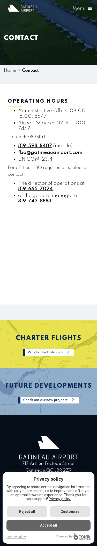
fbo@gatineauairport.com (50, 152)
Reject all (27, 511)
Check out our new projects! (46, 400)
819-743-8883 (34, 200)
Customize (70, 511)
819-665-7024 (35, 188)
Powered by (73, 536)
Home (10, 70)
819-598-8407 (35, 145)
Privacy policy (60, 499)
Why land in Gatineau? (46, 352)
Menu (82, 8)
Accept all (48, 525)
